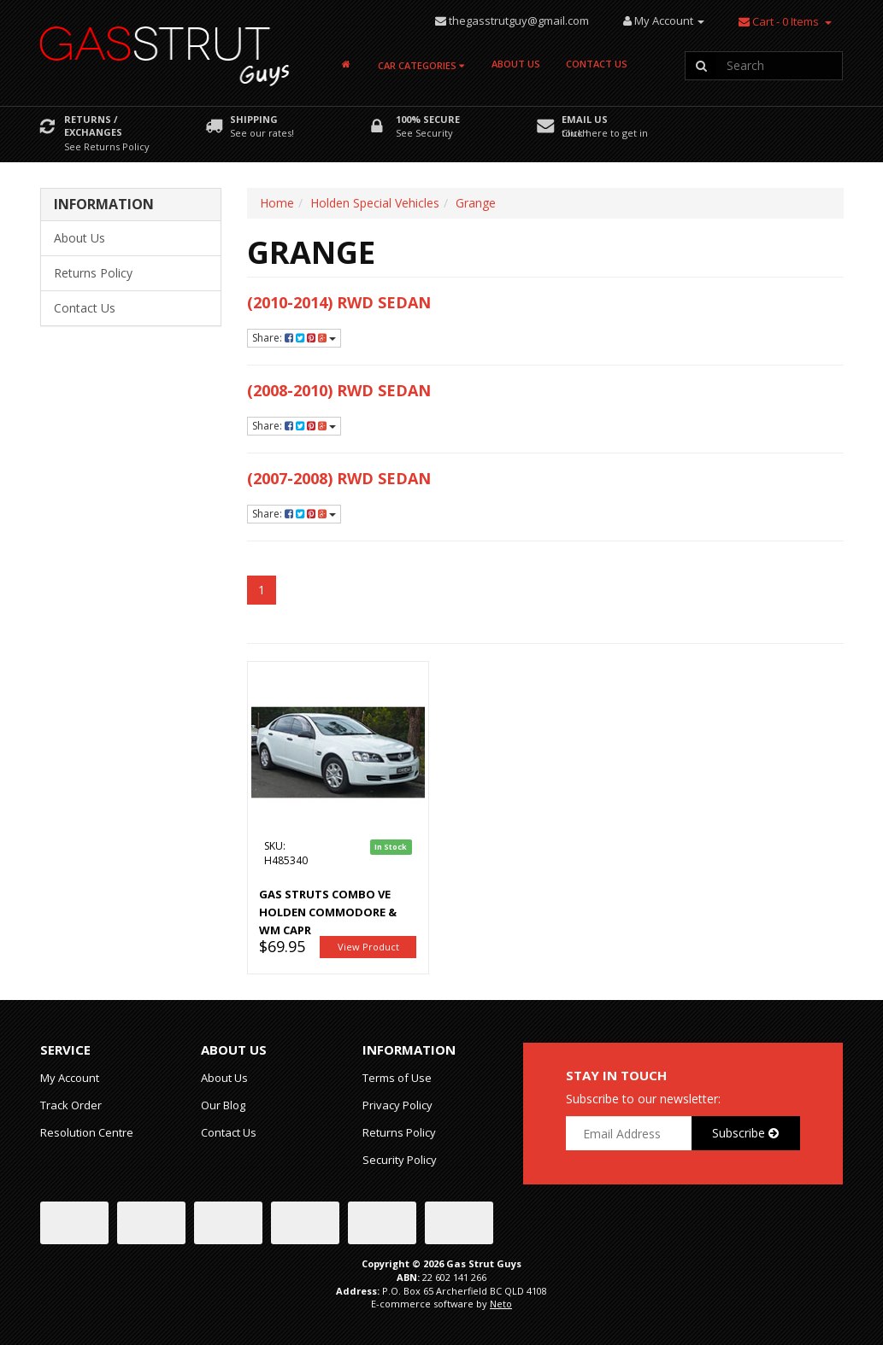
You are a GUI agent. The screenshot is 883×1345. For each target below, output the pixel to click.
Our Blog (223, 1105)
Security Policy (399, 1159)
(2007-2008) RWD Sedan (339, 478)
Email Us (585, 119)
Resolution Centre (86, 1132)
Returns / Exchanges (93, 125)
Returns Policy (93, 273)
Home (277, 203)
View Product (368, 946)
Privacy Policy (397, 1105)
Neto (501, 1303)
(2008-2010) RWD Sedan (339, 390)
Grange (476, 203)
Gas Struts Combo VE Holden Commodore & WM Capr (328, 912)
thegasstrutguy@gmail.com (519, 20)
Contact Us (596, 63)
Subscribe (745, 1133)
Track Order (71, 1105)
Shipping (254, 119)
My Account (69, 1077)
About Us (516, 63)
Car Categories (421, 65)
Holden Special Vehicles (374, 203)
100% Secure (428, 119)
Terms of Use (397, 1077)
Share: (294, 337)
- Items (779, 21)
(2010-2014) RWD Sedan (339, 302)
